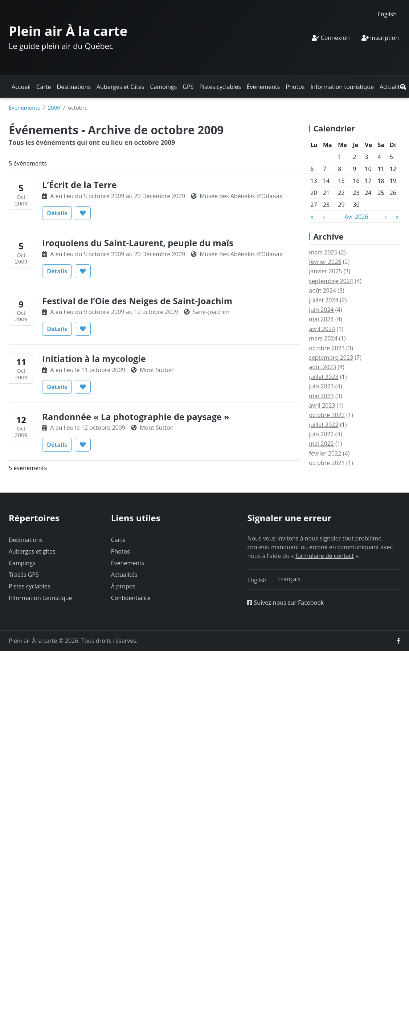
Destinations (74, 87)
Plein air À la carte (68, 31)
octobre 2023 (327, 348)
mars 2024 (323, 338)
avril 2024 (322, 329)
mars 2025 (323, 252)
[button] (403, 86)
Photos (295, 87)
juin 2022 (321, 434)
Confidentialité (131, 598)
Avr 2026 (356, 217)
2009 (54, 107)
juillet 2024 (323, 300)
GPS (188, 87)
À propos (123, 586)
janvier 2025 (325, 271)
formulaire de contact (324, 556)
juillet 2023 (323, 377)
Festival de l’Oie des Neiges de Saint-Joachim (137, 301)
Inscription (380, 38)
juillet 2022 (323, 425)
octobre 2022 (327, 415)
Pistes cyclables (220, 87)
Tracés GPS (24, 575)
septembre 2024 (331, 281)
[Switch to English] (387, 14)
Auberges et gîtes (32, 551)
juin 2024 (321, 310)
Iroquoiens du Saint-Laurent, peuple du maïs (137, 243)
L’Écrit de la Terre (79, 185)
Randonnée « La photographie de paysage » (135, 417)
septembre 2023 (331, 358)
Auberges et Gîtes (120, 87)
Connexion (330, 38)
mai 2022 (321, 444)
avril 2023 (322, 405)
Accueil (21, 87)
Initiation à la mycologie (94, 358)
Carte (43, 87)
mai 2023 (321, 396)
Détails (59, 212)
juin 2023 (321, 386)
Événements (263, 87)
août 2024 (322, 290)
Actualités (393, 87)
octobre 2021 (327, 463)
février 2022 (325, 453)
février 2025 (325, 262)
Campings (163, 87)
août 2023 (322, 367)
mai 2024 (321, 319)
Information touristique (342, 87)
